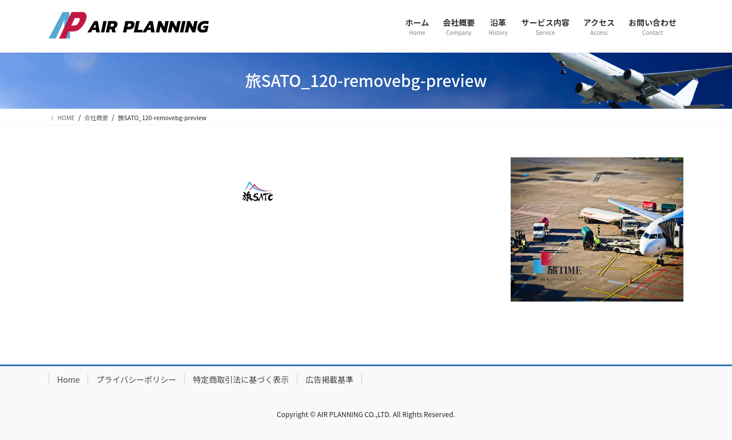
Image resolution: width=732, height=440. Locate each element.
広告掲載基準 (329, 379)
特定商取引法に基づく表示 (241, 379)
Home (68, 379)
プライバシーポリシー (136, 379)
